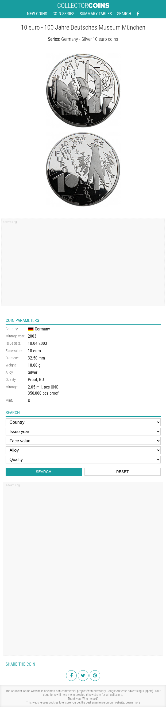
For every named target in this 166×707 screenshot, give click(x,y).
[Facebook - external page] (137, 14)
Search (124, 13)
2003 (32, 336)
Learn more (133, 702)
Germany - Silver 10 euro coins (89, 39)
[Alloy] (83, 450)
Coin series (63, 13)
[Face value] (83, 441)
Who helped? (90, 699)
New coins (37, 13)
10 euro (34, 350)
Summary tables (96, 13)
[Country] (83, 422)
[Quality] (83, 459)
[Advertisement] (83, 264)
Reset (122, 472)
